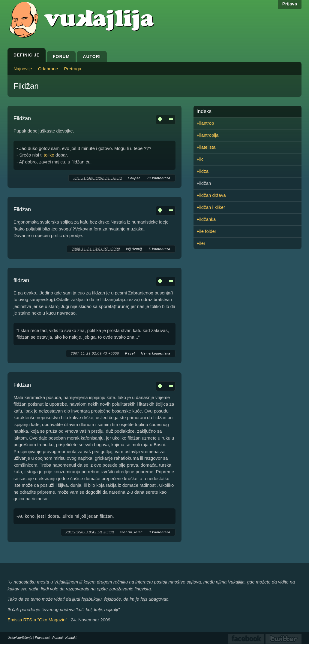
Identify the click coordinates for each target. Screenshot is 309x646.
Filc (199, 159)
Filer (200, 243)
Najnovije (23, 68)
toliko (49, 154)
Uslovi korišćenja (20, 637)
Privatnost (42, 637)
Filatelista (205, 147)
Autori (91, 56)
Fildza (202, 171)
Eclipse (134, 178)
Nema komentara (155, 353)
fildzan (21, 280)
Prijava (289, 3)
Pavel (130, 353)
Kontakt (70, 637)
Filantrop (205, 123)
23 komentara (158, 178)
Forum (61, 56)
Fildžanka (206, 219)
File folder (206, 231)
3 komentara (159, 532)
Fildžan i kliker (210, 207)
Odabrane (48, 68)
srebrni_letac (131, 532)
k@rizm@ (134, 249)
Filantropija (207, 135)
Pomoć (57, 637)
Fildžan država (211, 195)
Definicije (27, 55)
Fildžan (22, 118)
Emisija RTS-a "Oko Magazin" (37, 619)
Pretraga (72, 68)
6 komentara (159, 249)
